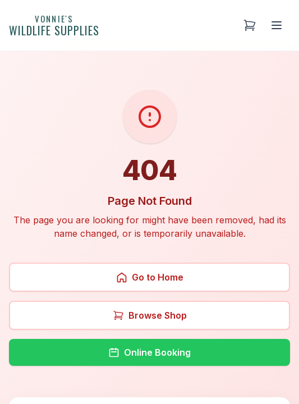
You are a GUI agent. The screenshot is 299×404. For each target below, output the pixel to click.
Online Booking (149, 352)
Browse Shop (150, 315)
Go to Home (149, 277)
